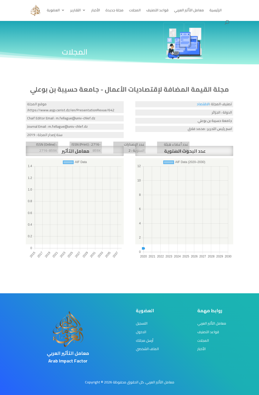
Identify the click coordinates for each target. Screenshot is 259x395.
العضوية (53, 10)
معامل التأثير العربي (189, 10)
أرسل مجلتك (144, 340)
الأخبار (95, 10)
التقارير (75, 10)
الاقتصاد (203, 104)
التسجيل (141, 323)
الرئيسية (215, 10)
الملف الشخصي (147, 349)
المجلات (135, 10)
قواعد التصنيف (157, 10)
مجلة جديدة (114, 10)
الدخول (141, 332)
